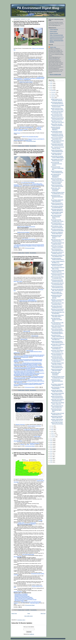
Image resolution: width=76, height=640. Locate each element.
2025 (51, 83)
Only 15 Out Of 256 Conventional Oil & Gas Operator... (56, 164)
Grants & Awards (53, 31)
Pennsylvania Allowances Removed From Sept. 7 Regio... (56, 410)
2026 (51, 81)
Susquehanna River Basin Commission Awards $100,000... (56, 296)
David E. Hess (53, 47)
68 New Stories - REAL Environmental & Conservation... (56, 373)
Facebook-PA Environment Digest (57, 36)
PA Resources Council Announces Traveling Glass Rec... (57, 168)
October (53, 94)
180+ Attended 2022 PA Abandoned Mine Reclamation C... (56, 175)
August (52, 97)
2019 (51, 442)
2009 (51, 460)
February (53, 435)
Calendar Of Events (54, 33)
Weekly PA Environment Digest (56, 38)
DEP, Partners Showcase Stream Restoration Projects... (56, 217)
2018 (51, 444)
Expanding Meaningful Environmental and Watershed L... (55, 128)
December (53, 90)
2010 (51, 458)
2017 (51, 446)
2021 (51, 439)
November (53, 92)
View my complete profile (55, 74)
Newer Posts (14, 613)
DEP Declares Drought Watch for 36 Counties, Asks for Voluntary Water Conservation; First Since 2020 (29, 454)
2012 (51, 455)
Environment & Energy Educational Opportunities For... (57, 197)
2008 (51, 462)
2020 (51, 440)
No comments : (33, 145)
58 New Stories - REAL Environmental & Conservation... (56, 189)
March (52, 433)
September (53, 95)
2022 (51, 89)
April (52, 431)
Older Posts (43, 613)
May (52, 429)
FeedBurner (31, 634)
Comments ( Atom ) (21, 619)
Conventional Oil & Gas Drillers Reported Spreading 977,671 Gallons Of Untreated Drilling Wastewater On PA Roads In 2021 (28, 258)
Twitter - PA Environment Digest (56, 35)
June (52, 427)
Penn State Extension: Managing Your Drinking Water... (56, 319)
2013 (51, 453)
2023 (51, 87)
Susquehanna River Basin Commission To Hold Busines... (56, 236)
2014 (51, 451)
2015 (51, 449)
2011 (51, 456)
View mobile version (28, 616)
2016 (51, 447)
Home (28, 613)
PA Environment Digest (31, 141)
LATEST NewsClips (54, 29)
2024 (51, 85)
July (52, 426)
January (53, 436)
